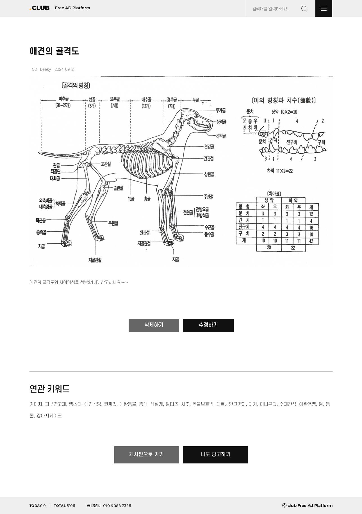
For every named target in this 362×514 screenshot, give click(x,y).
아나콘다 (268, 404)
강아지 (35, 404)
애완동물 (127, 404)
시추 (185, 404)
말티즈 (172, 404)
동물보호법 (202, 404)
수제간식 (287, 404)
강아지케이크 (49, 416)
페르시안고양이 (231, 404)
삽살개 (156, 404)
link (34, 69)
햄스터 (75, 404)
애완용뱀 (307, 404)
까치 (253, 404)
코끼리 (110, 404)
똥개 (143, 404)
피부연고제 (55, 404)
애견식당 (92, 404)
